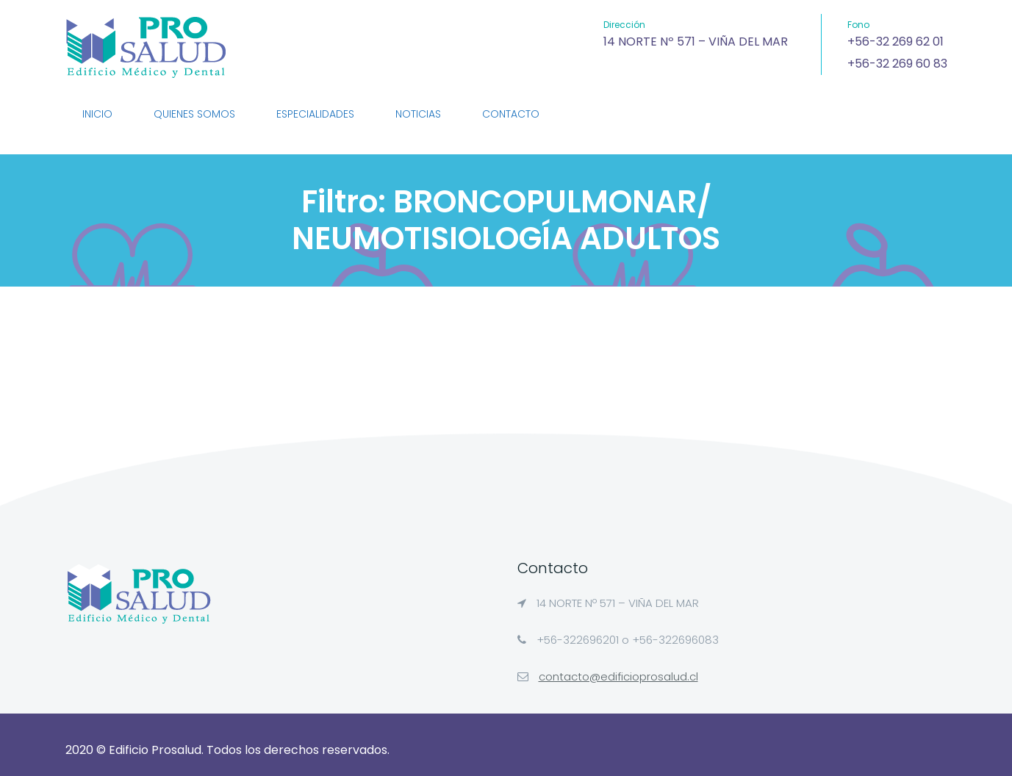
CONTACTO (510, 114)
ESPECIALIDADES (315, 114)
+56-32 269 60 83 (897, 63)
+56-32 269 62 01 (895, 41)
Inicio (97, 114)
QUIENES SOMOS (194, 114)
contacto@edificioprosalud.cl (618, 676)
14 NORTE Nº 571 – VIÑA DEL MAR (695, 41)
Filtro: (506, 220)
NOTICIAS (418, 114)
